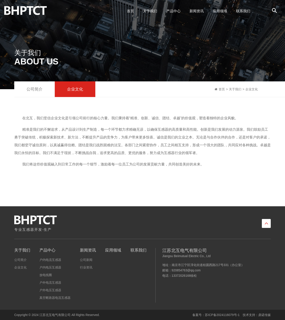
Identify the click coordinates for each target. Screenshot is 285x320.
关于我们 (149, 11)
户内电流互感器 (50, 260)
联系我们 (242, 11)
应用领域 (219, 11)
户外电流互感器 (50, 282)
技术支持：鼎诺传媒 (257, 315)
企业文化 (75, 89)
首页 (129, 11)
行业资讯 (86, 267)
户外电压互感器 (50, 290)
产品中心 (172, 11)
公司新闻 (86, 260)
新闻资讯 (195, 11)
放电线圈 (45, 275)
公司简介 (34, 89)
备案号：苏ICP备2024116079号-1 (216, 315)
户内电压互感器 (50, 267)
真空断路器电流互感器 (55, 297)
